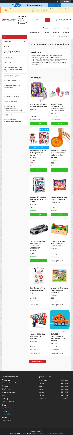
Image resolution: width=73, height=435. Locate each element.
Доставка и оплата (34, 32)
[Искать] (47, 20)
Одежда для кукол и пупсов (12, 96)
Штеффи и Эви (8, 115)
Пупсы (5, 92)
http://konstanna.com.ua (9, 408)
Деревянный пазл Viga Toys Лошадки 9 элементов (59, 290)
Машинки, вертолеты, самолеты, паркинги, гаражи (12, 120)
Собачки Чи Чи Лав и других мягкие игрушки (12, 86)
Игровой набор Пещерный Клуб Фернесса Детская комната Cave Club (58, 107)
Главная (45, 28)
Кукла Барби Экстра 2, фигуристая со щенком (38, 105)
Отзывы (66, 28)
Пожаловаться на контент (38, 433)
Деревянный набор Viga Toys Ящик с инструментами (58, 244)
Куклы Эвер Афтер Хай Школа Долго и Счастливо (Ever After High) (13, 69)
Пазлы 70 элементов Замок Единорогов (59, 198)
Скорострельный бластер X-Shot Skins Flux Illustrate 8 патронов (38, 335)
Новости (56, 32)
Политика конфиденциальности (54, 433)
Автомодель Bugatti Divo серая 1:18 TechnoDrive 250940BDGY (37, 245)
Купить (39, 123)
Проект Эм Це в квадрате (11, 76)
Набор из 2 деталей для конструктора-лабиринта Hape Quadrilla (58, 154)
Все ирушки (7, 41)
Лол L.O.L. (7, 46)
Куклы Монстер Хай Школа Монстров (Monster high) (12, 52)
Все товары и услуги (37, 361)
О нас (52, 37)
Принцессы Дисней (9, 57)
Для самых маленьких (10, 80)
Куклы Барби (7, 62)
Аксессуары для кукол (10, 101)
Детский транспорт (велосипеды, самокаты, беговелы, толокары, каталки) (13, 108)
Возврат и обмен (64, 37)
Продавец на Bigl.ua (36, 431)
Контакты (66, 32)
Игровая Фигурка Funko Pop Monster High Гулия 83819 (38, 199)
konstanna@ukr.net (7, 414)
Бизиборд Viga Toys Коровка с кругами (37, 289)
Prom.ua (45, 430)
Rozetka (39, 64)
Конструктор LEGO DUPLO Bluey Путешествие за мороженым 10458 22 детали (59, 336)
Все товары (56, 28)
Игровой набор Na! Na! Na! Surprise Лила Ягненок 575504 (38, 153)
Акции (47, 32)
